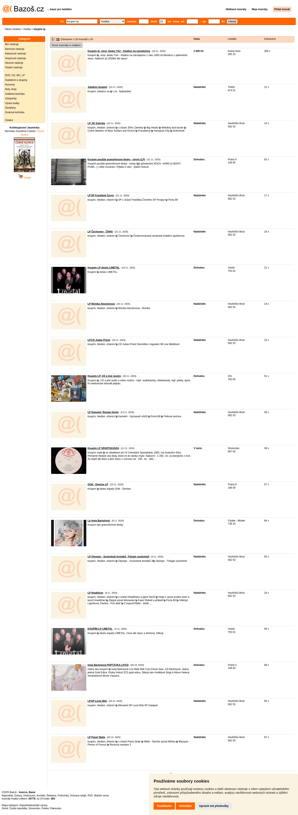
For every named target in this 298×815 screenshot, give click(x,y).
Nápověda (7, 795)
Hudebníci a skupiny (16, 80)
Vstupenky (11, 98)
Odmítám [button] (185, 806)
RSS (90, 795)
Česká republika (18, 808)
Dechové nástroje (14, 49)
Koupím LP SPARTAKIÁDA (103, 448)
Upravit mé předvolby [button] (214, 806)
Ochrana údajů (78, 795)
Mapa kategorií (10, 805)
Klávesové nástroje (15, 53)
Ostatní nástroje (14, 67)
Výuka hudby (12, 103)
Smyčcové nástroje (15, 58)
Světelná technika (15, 93)
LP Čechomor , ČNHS (100, 231)
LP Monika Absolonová (101, 303)
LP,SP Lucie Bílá (97, 701)
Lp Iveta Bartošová (99, 520)
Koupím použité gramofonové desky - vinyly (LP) (116, 159)
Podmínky (63, 795)
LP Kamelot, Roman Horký (103, 412)
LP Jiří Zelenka (96, 123)
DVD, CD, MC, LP (15, 75)
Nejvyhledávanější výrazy (33, 805)
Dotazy (18, 795)
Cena (196, 38)
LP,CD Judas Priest (99, 340)
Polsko (45, 808)
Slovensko (34, 808)
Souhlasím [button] (164, 806)
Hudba (27, 29)
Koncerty (10, 84)
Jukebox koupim (97, 87)
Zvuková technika (14, 112)
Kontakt (41, 795)
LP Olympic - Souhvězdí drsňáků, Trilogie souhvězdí (118, 556)
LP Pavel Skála (96, 737)
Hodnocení (29, 795)
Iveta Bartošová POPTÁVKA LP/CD (108, 665)
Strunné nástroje (14, 62)
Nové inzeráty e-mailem (66, 45)
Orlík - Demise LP (98, 484)
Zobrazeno (270, 38)
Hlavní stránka (13, 29)
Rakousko (55, 808)
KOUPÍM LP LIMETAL (100, 628)
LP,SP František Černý (101, 195)
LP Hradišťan (95, 592)
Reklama (51, 795)
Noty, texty (11, 89)
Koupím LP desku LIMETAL (104, 267)
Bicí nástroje (12, 44)
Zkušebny (10, 107)
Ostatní (9, 120)
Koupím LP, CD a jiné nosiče (104, 376)
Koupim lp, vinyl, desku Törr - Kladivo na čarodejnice (119, 51)
